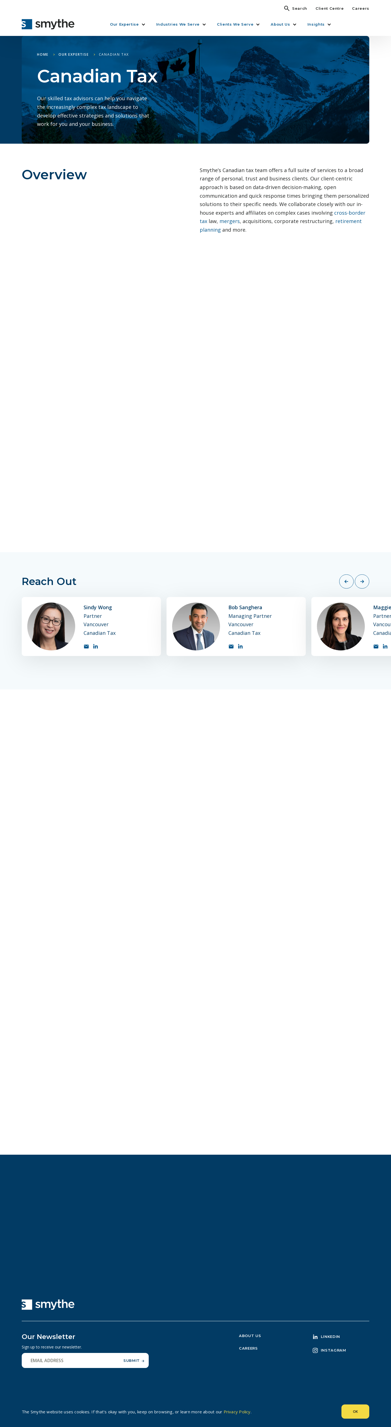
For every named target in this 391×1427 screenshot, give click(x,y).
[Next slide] (362, 581)
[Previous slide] (346, 581)
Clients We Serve (235, 24)
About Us (280, 24)
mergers (229, 221)
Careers (360, 8)
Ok (355, 1411)
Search (299, 8)
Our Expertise (124, 24)
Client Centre (330, 8)
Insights (316, 24)
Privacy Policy (237, 1411)
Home (42, 54)
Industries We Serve (178, 24)
